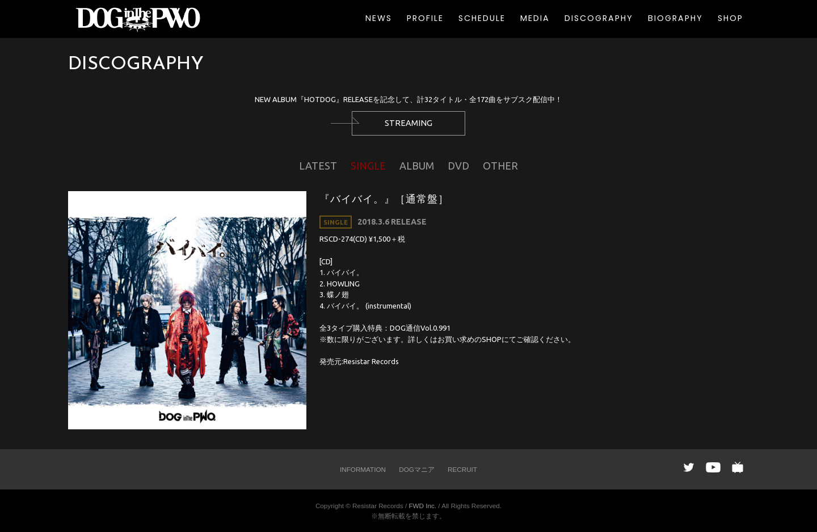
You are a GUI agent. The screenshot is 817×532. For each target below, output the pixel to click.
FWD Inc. (422, 505)
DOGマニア (417, 469)
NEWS (378, 18)
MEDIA (535, 18)
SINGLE (368, 165)
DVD (458, 165)
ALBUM (416, 165)
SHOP (730, 18)
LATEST (318, 165)
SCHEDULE (482, 18)
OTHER (500, 165)
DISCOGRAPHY (599, 18)
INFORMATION (363, 469)
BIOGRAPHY (675, 18)
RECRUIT (462, 469)
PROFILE (425, 18)
